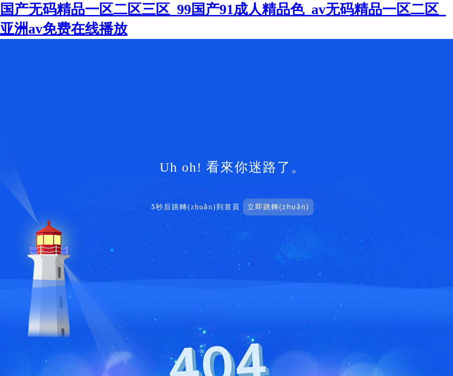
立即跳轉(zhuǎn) (278, 207)
